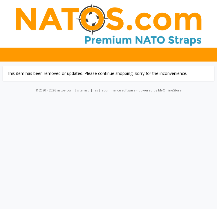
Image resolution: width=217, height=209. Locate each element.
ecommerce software (118, 90)
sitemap (83, 90)
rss (95, 90)
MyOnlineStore (170, 90)
